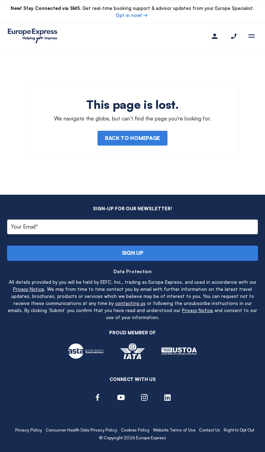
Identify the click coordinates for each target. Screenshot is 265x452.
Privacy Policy (28, 430)
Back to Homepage (132, 138)
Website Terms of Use (174, 430)
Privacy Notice (28, 289)
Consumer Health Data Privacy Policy (81, 430)
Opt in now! (129, 15)
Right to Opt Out (239, 430)
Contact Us (209, 430)
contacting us (130, 303)
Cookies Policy (135, 430)
